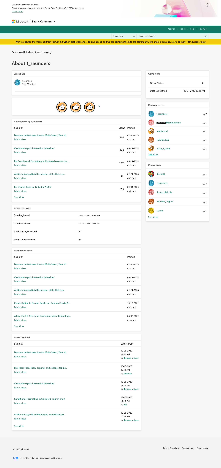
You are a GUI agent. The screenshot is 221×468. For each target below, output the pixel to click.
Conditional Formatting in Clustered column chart (39, 398)
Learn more (17, 11)
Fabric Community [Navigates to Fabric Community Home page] (43, 21)
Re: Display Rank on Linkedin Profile (32, 186)
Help (192, 28)
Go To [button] (202, 29)
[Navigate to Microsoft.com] (20, 21)
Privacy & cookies (171, 448)
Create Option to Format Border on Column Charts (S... (42, 302)
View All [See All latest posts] (19, 197)
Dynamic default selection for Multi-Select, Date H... (40, 135)
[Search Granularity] (124, 36)
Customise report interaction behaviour (34, 148)
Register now (198, 41)
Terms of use (188, 448)
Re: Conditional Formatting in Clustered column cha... (41, 161)
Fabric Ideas (20, 139)
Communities (100, 21)
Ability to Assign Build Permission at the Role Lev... (40, 173)
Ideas (87, 21)
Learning (126, 21)
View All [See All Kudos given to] (153, 154)
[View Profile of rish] (125, 404)
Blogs (114, 21)
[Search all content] (172, 36)
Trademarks (202, 448)
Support (138, 21)
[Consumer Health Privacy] (51, 458)
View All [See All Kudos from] (153, 217)
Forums (61, 21)
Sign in (182, 28)
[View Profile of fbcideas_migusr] (131, 357)
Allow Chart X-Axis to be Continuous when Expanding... (42, 315)
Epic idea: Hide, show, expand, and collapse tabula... (40, 367)
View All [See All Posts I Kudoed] (19, 426)
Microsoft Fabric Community (31, 52)
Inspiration (75, 21)
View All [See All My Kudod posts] (19, 326)
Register (171, 28)
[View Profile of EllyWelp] (128, 373)
